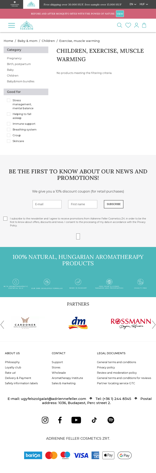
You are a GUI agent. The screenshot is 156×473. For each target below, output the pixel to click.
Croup (17, 135)
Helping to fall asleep (22, 116)
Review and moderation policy (117, 372)
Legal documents (111, 353)
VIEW (120, 13)
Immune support (24, 123)
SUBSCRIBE (114, 204)
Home (8, 41)
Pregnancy (14, 58)
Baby (10, 69)
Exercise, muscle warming (79, 41)
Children (48, 41)
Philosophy (12, 362)
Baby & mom (27, 41)
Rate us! (10, 372)
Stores (56, 367)
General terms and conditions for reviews (124, 378)
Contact (59, 353)
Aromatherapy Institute (67, 378)
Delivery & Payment (18, 378)
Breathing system (25, 129)
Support (57, 362)
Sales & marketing (64, 383)
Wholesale (59, 372)
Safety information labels (21, 383)
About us (12, 353)
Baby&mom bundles (20, 81)
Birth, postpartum (19, 64)
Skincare (18, 141)
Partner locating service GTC (116, 383)
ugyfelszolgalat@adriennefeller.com (53, 399)
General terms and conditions (116, 362)
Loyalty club (13, 367)
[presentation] (2, 325)
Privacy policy (106, 367)
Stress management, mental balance (23, 104)
